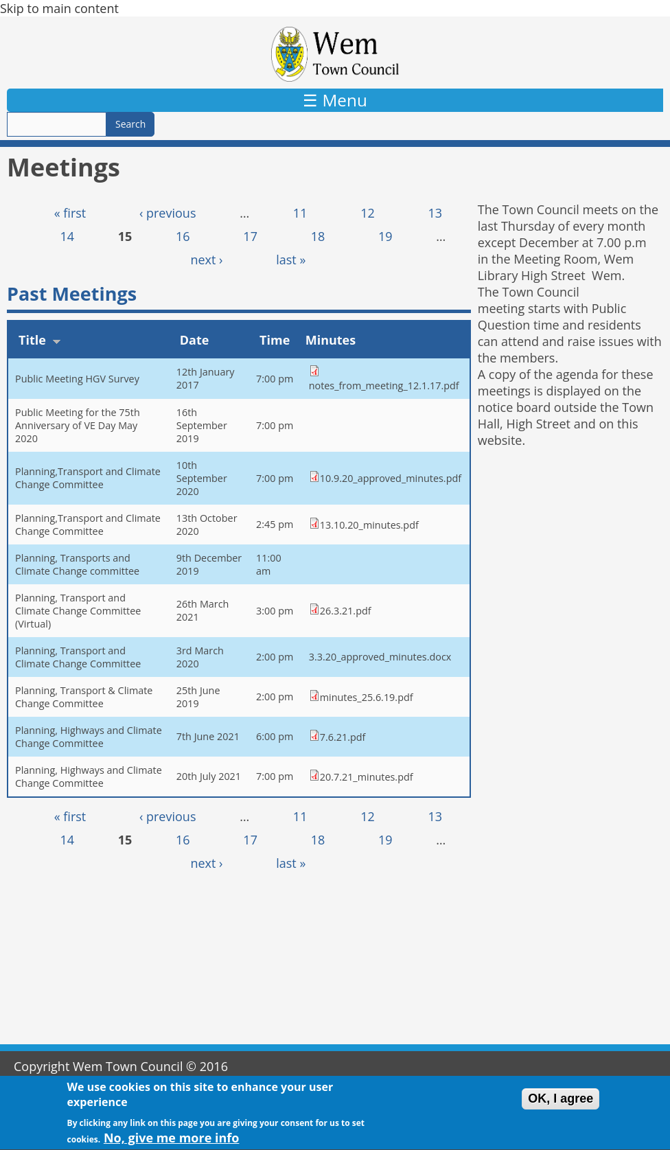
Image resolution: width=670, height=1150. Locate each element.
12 (367, 213)
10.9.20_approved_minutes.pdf (390, 478)
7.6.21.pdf (343, 737)
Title (40, 340)
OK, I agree (560, 1105)
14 (67, 236)
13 (435, 213)
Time (274, 340)
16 (183, 236)
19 (385, 236)
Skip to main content (59, 8)
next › (206, 259)
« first (70, 213)
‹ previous (167, 213)
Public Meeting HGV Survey (77, 378)
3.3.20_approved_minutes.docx (380, 656)
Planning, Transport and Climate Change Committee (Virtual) (78, 610)
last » (290, 259)
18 (318, 236)
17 (250, 236)
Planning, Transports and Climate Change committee (77, 564)
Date (194, 340)
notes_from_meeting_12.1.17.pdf (384, 385)
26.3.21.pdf (345, 610)
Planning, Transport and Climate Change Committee (78, 657)
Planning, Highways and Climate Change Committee (88, 737)
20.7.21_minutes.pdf (366, 776)
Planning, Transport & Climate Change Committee (83, 697)
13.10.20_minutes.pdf (369, 524)
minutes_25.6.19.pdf (366, 697)
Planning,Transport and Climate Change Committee (88, 478)
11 (300, 213)
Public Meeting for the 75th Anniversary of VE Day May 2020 (77, 425)
